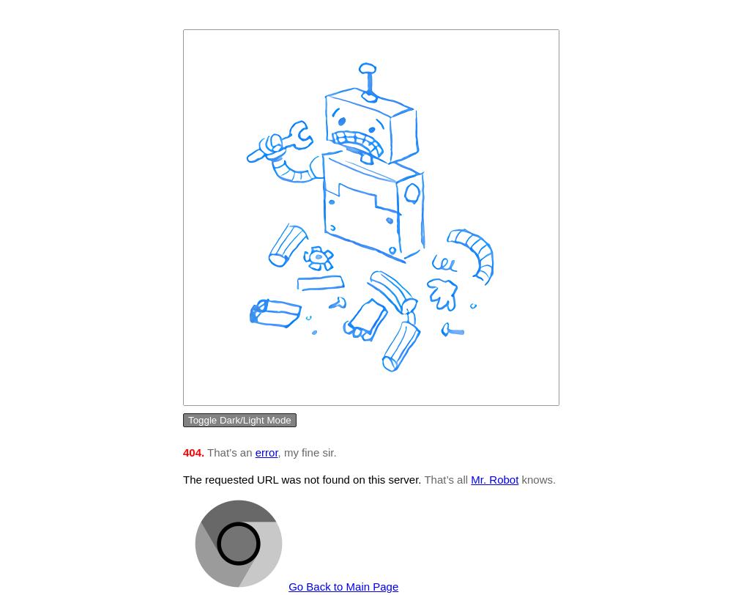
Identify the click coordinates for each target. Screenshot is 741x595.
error (267, 452)
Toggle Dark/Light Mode (239, 420)
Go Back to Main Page (343, 586)
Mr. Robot (494, 479)
